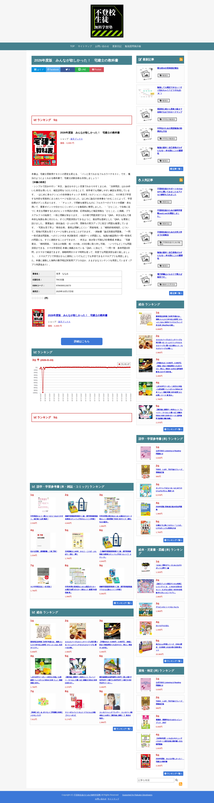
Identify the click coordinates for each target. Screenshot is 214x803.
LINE (82, 69)
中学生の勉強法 (167, 119)
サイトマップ (85, 46)
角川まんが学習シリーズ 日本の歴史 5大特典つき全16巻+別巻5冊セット (169, 647)
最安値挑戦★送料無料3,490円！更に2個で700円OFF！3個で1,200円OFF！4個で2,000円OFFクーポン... (115, 680)
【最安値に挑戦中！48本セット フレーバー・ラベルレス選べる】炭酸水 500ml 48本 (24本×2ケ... (81, 680)
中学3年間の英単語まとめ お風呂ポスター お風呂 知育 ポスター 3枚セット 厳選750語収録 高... (81, 589)
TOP (72, 46)
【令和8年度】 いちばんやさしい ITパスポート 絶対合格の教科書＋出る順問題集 (169, 741)
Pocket (96, 69)
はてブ (39, 69)
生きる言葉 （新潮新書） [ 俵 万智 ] (43, 551)
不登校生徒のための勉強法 (170, 243)
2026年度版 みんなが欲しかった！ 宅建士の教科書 (77, 315)
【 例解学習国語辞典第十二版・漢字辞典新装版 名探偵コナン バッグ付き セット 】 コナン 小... (115, 554)
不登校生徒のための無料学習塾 (87, 795)
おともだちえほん (162, 626)
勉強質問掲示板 (133, 46)
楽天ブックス (76, 139)
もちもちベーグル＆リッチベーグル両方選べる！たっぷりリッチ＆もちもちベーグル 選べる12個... (81, 645)
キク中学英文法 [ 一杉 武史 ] (40, 587)
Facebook (53, 69)
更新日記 (117, 46)
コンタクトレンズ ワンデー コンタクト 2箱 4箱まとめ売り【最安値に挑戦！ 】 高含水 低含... (115, 715)
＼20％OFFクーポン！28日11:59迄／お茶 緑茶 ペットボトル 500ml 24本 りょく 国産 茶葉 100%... (46, 680)
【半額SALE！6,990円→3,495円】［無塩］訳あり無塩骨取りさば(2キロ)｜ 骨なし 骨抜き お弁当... (115, 645)
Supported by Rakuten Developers (137, 795)
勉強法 (164, 75)
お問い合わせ (102, 46)
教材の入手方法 (167, 284)
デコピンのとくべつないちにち (167, 607)
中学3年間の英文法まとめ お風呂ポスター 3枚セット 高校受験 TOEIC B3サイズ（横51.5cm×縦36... (115, 519)
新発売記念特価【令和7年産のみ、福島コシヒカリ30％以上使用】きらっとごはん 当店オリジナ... (46, 645)
